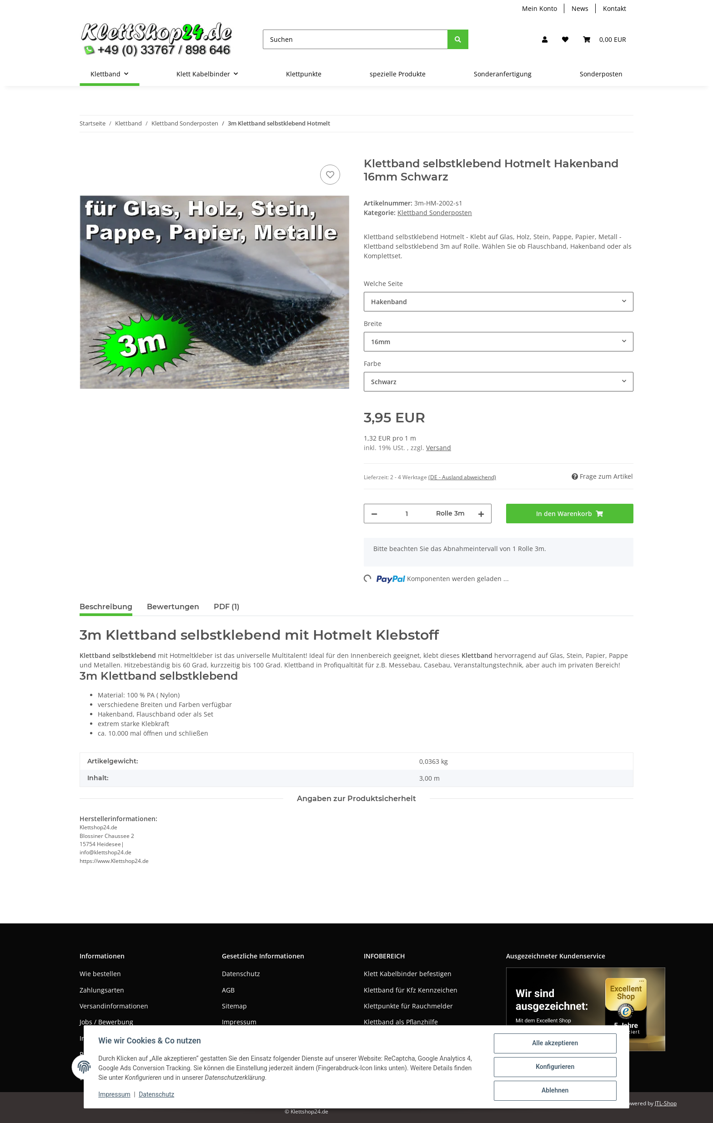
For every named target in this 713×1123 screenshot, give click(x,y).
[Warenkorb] (604, 39)
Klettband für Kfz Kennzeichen (410, 990)
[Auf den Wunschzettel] (330, 175)
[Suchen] (355, 39)
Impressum (239, 1022)
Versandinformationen (114, 1006)
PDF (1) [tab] (227, 606)
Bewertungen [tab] (173, 606)
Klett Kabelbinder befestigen (408, 973)
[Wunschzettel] (565, 39)
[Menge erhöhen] (481, 513)
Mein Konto (539, 8)
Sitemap (234, 1006)
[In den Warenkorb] (87, 152)
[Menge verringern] (374, 513)
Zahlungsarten (102, 990)
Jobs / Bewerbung (106, 1022)
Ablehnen (554, 1090)
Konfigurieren (554, 1067)
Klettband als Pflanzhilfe (401, 1022)
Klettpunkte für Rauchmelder (408, 1006)
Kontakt (614, 8)
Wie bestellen (100, 973)
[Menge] (407, 513)
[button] (545, 39)
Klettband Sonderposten (434, 212)
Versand (438, 447)
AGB (228, 990)
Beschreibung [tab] (106, 606)
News (580, 8)
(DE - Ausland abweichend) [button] (462, 477)
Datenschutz (241, 973)
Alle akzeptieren (554, 1043)
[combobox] (498, 301)
